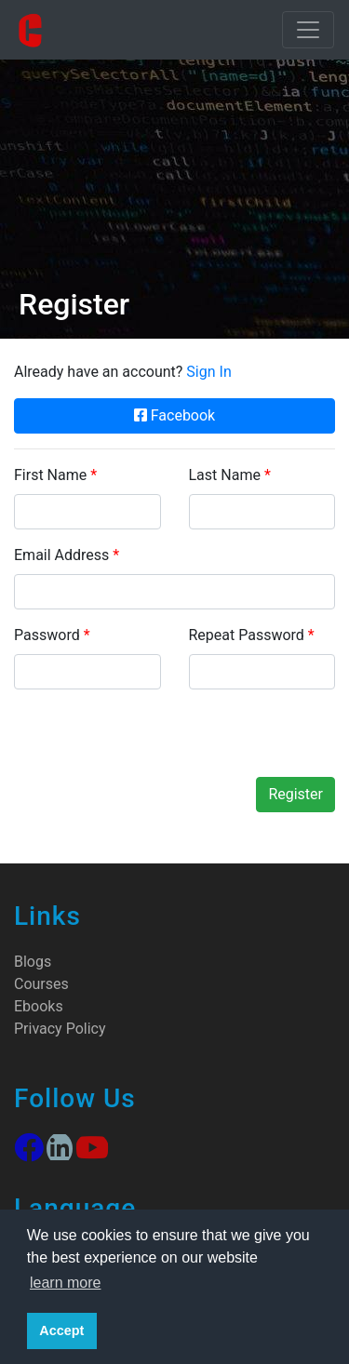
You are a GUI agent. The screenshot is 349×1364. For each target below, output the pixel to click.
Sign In (208, 372)
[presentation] (155, 740)
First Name (55, 475)
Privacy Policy (60, 1028)
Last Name (230, 475)
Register (295, 794)
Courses (41, 984)
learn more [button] (65, 1282)
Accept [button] (61, 1330)
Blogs (32, 961)
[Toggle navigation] (308, 29)
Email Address (66, 555)
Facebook (174, 415)
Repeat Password (252, 635)
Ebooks (38, 1006)
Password (52, 635)
